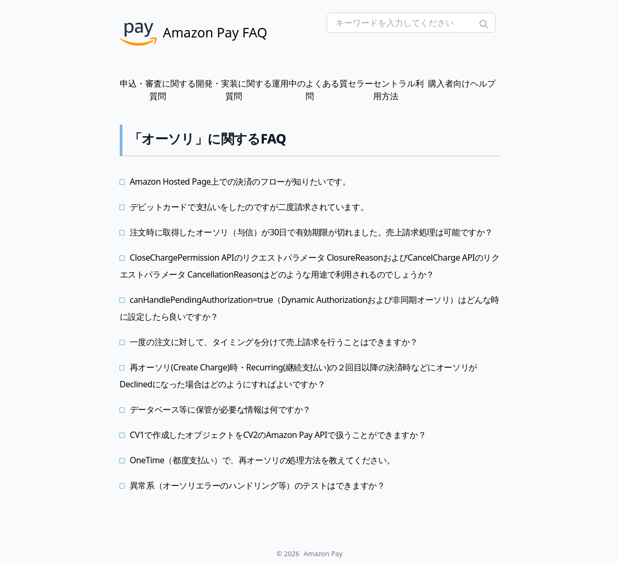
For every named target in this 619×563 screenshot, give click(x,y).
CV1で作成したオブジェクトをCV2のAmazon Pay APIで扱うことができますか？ (278, 435)
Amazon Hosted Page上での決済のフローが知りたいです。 (240, 181)
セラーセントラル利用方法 (386, 90)
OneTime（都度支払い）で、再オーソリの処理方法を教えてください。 (262, 460)
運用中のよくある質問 (310, 90)
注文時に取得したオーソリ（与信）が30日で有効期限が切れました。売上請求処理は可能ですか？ (311, 232)
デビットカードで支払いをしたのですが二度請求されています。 (249, 207)
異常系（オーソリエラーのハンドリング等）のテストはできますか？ (257, 485)
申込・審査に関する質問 (158, 90)
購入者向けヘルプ (462, 83)
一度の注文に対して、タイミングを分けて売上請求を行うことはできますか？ (274, 342)
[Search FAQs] (411, 23)
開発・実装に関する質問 (234, 90)
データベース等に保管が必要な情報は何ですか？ (220, 409)
